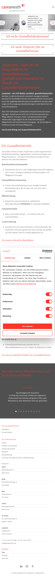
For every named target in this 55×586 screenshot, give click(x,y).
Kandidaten (5, 429)
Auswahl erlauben (27, 333)
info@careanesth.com (9, 543)
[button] (53, 7)
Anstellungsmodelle (8, 449)
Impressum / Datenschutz (35, 573)
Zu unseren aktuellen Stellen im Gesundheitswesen (26, 355)
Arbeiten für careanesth (9, 446)
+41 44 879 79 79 (8, 540)
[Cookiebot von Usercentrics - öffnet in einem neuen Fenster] (42, 251)
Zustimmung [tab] (10, 258)
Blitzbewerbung (7, 455)
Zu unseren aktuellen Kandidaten (18, 240)
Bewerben (5, 452)
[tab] (16, 411)
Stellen (4, 443)
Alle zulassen (27, 326)
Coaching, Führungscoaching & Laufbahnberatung (18, 458)
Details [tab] (27, 258)
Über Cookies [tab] (45, 258)
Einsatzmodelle (7, 432)
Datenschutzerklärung (26, 284)
